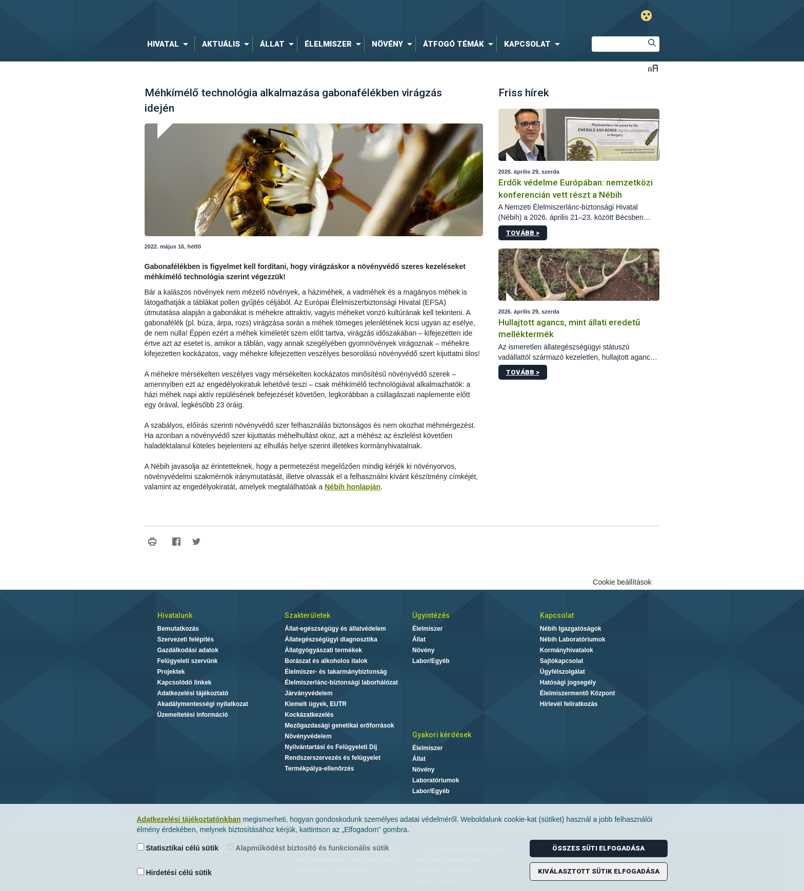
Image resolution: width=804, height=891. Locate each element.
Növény (423, 650)
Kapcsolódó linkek (184, 682)
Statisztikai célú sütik (178, 847)
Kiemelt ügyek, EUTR (316, 704)
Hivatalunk (174, 615)
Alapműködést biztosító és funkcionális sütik (308, 847)
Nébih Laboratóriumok (573, 639)
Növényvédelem (308, 736)
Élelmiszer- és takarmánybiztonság (336, 671)
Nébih (293, 16)
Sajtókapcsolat (562, 661)
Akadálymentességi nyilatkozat (202, 704)
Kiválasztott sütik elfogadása (598, 871)
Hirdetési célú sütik (174, 872)
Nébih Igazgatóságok (570, 628)
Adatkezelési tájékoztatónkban (189, 819)
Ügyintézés (431, 615)
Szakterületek (307, 615)
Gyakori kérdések (441, 735)
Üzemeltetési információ (192, 714)
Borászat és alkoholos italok (326, 661)
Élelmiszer (427, 628)
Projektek (171, 671)
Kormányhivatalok (566, 650)
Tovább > (522, 233)
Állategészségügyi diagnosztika (331, 639)
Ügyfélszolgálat (562, 671)
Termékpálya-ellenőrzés (319, 768)
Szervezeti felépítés (185, 639)
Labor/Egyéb (431, 661)
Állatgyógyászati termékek (323, 650)
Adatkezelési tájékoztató (193, 693)
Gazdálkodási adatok (187, 650)
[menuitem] (170, 44)
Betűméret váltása (653, 67)
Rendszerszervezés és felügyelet (332, 757)
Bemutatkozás (178, 628)
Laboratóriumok (435, 780)
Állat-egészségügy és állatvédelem (335, 628)
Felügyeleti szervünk (187, 661)
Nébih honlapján (352, 487)
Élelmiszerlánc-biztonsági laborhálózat (341, 682)
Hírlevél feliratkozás (569, 704)
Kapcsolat (557, 615)
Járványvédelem (308, 693)
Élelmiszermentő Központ (577, 693)
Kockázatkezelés (309, 714)
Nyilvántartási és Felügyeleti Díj (331, 747)
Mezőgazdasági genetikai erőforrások (339, 725)
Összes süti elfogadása (598, 848)
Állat (419, 639)
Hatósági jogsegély (568, 682)
